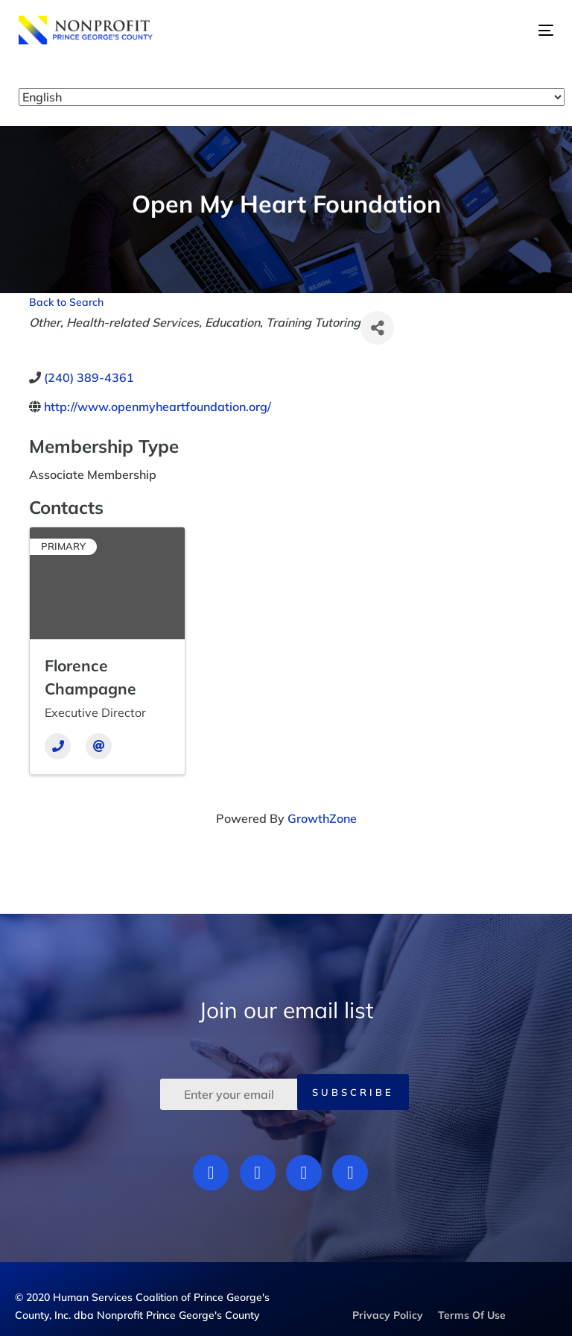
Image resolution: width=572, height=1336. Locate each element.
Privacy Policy (387, 1315)
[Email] (99, 746)
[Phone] (58, 746)
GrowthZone (322, 818)
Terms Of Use (472, 1315)
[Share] (377, 328)
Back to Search (66, 302)
